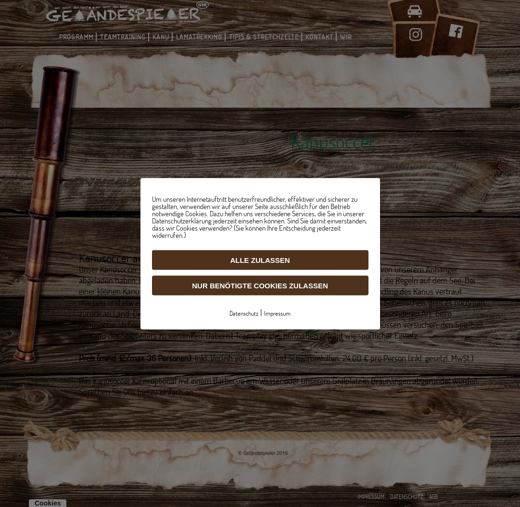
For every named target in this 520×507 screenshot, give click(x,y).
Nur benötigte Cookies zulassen (260, 285)
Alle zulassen (260, 260)
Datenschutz (243, 313)
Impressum (277, 313)
